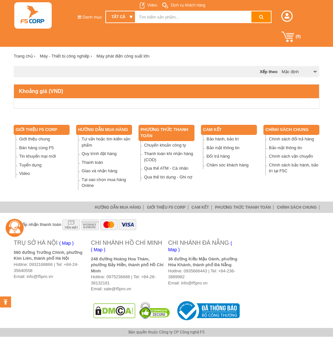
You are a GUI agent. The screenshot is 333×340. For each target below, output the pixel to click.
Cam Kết (212, 129)
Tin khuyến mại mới (37, 156)
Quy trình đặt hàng (99, 153)
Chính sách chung (287, 129)
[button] (287, 16)
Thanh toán (92, 162)
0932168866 (41, 264)
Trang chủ (24, 56)
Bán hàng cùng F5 (36, 147)
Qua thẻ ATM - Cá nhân (166, 168)
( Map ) (66, 243)
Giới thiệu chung (34, 139)
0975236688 (118, 276)
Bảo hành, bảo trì (222, 139)
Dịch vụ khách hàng (187, 5)
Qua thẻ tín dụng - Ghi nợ (168, 177)
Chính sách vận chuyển (291, 156)
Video (152, 5)
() (291, 37)
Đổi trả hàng (218, 156)
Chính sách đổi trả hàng (291, 139)
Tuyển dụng (30, 165)
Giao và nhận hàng (99, 170)
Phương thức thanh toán (243, 207)
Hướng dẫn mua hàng (103, 129)
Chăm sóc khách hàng (227, 165)
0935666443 (195, 270)
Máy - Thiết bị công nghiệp (66, 56)
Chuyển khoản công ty (165, 145)
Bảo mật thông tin (222, 147)
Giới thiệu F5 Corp (36, 129)
